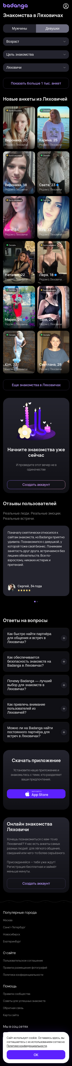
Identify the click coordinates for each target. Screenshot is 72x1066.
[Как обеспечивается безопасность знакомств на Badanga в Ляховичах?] (36, 661)
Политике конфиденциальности (27, 1046)
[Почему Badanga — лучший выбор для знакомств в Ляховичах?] (36, 685)
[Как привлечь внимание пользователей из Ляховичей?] (36, 708)
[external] (36, 793)
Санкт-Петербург (14, 927)
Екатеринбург (12, 941)
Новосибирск (11, 934)
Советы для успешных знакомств (24, 1001)
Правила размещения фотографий (25, 967)
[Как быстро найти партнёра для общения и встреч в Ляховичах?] (36, 638)
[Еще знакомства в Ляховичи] (36, 384)
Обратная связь (13, 1008)
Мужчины (19, 28)
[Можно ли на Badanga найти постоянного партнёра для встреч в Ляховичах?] (36, 732)
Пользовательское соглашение (23, 960)
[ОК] (36, 1054)
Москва (7, 920)
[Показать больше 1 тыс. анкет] (36, 83)
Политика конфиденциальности (23, 974)
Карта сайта (11, 1015)
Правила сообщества (16, 994)
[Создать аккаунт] (36, 484)
